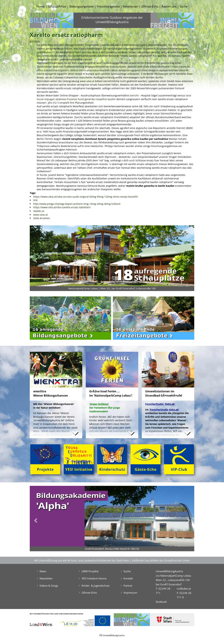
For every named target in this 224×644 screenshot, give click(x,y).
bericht (134, 95)
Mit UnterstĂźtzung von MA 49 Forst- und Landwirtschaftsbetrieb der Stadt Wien (81, 560)
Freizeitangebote (108, 6)
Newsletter (130, 6)
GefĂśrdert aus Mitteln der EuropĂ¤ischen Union (161, 560)
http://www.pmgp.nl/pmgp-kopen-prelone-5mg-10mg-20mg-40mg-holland (76, 203)
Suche (184, 6)
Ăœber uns (168, 6)
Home (40, 6)
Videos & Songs (49, 585)
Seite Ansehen (41, 218)
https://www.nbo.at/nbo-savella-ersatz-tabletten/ (62, 207)
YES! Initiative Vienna (94, 578)
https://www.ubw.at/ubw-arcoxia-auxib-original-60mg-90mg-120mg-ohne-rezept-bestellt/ (85, 196)
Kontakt (128, 578)
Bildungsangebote (81, 6)
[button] (42, 259)
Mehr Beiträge (83, 52)
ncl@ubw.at (184, 588)
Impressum (130, 592)
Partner (128, 585)
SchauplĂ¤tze (57, 6)
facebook (161, 601)
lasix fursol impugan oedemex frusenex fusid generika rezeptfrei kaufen (114, 97)
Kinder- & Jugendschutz (96, 585)
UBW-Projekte (90, 571)
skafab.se (38, 211)
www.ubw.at (87, 81)
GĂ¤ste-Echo (149, 6)
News (43, 571)
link (35, 200)
